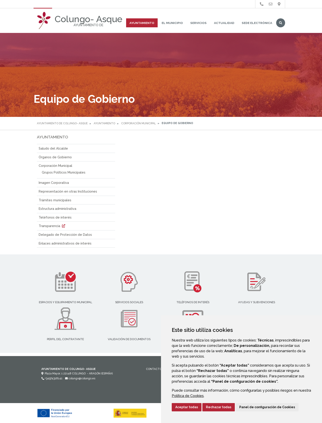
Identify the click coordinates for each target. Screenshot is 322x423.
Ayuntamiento (141, 23)
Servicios (198, 23)
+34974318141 (51, 378)
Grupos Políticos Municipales (63, 172)
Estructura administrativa (57, 208)
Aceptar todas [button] (186, 407)
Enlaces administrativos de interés (65, 243)
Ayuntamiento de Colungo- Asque (62, 123)
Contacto (154, 369)
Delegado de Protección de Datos (65, 234)
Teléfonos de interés (55, 217)
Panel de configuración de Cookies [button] (267, 407)
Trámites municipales (55, 200)
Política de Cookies (188, 396)
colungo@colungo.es (80, 378)
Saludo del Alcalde (53, 148)
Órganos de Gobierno (55, 157)
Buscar (280, 22)
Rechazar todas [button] (218, 407)
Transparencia (52, 226)
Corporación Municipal (138, 123)
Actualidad (224, 23)
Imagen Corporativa (54, 183)
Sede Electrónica (257, 23)
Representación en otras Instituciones (68, 191)
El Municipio (172, 23)
